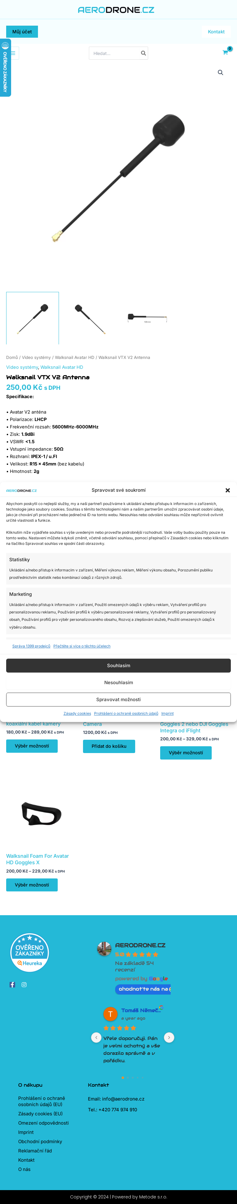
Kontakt (26, 1160)
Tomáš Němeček (141, 1010)
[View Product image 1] (32, 318)
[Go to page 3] (138, 1078)
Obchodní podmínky (40, 1141)
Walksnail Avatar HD (74, 357)
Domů (12, 357)
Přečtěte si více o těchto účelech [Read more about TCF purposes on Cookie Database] (81, 646)
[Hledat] (144, 53)
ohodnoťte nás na (146, 989)
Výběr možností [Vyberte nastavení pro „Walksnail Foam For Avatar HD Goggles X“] (32, 885)
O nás (24, 1169)
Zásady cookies (77, 713)
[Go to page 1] (128, 1078)
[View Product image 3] (147, 318)
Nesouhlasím (118, 682)
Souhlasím (118, 665)
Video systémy (36, 357)
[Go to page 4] (142, 1078)
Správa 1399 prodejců (31, 646)
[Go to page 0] (123, 1077)
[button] (228, 490)
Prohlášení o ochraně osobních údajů (126, 713)
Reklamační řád (35, 1151)
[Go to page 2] (133, 1078)
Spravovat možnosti (118, 699)
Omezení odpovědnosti (43, 1123)
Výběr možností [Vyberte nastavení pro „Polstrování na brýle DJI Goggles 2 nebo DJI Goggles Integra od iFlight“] (186, 753)
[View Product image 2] (90, 318)
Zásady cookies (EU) (40, 1114)
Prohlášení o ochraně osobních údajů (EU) (41, 1101)
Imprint (167, 713)
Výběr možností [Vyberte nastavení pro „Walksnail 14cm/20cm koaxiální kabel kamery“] (32, 746)
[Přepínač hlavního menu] (12, 53)
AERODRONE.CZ (140, 945)
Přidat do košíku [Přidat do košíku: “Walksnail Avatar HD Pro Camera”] (109, 746)
